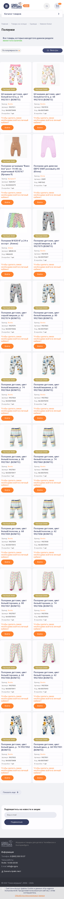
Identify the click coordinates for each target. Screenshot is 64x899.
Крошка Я (11, 179)
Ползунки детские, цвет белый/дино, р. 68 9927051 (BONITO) (48, 747)
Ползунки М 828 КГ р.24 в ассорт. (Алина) (14, 242)
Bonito (10, 104)
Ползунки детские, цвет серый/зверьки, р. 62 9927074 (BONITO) (14, 315)
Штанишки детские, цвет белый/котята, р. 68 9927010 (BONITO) (47, 97)
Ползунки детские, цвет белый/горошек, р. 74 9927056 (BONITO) (46, 603)
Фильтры (52, 50)
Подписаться (16, 822)
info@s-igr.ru (12, 866)
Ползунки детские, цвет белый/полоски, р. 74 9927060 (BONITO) (46, 459)
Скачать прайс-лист (11, 871)
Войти (7, 127)
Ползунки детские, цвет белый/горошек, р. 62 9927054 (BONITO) (46, 675)
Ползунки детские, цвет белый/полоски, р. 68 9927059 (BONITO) (14, 531)
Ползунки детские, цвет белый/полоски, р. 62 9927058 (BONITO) (46, 531)
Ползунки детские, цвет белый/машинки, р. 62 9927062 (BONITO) (46, 387)
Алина (10, 248)
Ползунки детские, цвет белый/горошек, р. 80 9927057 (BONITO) (14, 603)
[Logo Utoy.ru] (20, 5)
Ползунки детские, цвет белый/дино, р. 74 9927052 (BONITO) (15, 747)
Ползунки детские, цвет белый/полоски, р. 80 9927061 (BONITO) (14, 459)
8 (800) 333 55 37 (17, 856)
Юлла (42, 176)
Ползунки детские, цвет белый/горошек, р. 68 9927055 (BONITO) (14, 675)
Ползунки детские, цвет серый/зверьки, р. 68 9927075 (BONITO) (46, 243)
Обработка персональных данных (30, 895)
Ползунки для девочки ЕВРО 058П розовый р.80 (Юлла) (47, 169)
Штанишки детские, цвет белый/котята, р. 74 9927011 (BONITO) (14, 97)
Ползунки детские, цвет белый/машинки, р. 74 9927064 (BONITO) (14, 387)
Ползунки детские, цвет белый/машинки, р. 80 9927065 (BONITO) (46, 315)
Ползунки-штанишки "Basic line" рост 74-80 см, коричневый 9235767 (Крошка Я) (15, 170)
